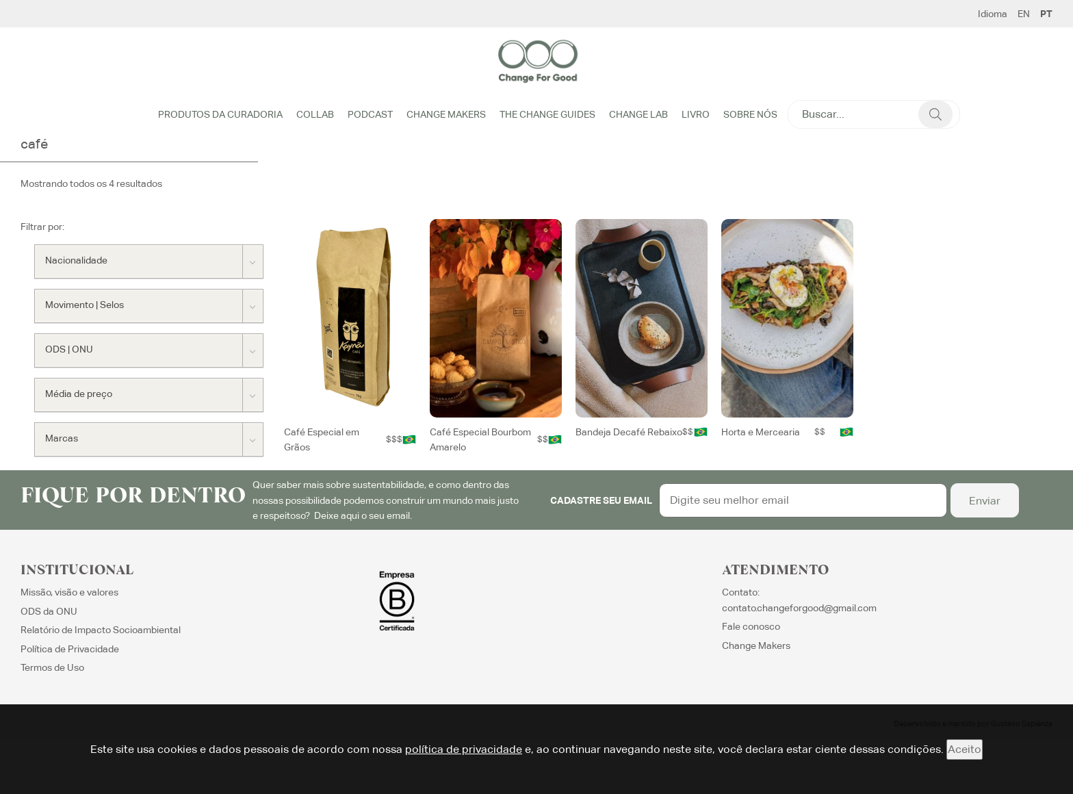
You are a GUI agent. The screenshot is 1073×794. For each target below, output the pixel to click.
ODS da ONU (49, 611)
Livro (696, 114)
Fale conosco (751, 626)
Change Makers (446, 114)
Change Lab (638, 114)
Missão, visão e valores (69, 592)
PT (1046, 13)
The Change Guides (547, 114)
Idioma (992, 13)
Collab (315, 114)
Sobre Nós (750, 114)
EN (1024, 13)
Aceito (964, 749)
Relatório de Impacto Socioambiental (101, 629)
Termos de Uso (52, 667)
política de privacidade (463, 749)
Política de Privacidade (70, 648)
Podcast (370, 114)
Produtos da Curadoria (220, 114)
